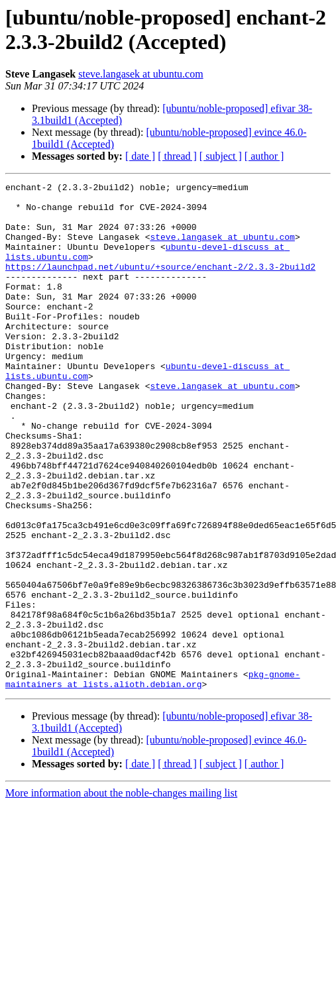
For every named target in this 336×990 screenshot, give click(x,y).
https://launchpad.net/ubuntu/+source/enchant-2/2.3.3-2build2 (160, 284)
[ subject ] (220, 156)
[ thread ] (177, 156)
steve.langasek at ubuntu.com (140, 74)
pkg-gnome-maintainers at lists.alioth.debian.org (152, 779)
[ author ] (264, 156)
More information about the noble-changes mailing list (121, 894)
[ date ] (140, 156)
